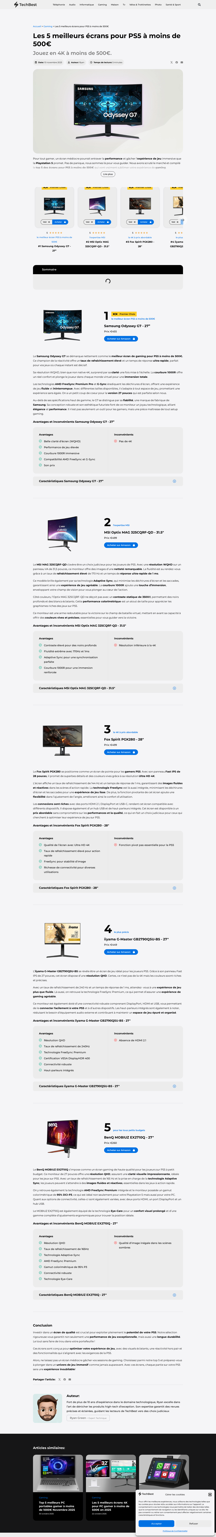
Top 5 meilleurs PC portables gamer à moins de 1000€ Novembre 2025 (57, 1506)
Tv (124, 4)
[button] (210, 1494)
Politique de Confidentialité (175, 1531)
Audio (72, 4)
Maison (115, 4)
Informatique (87, 4)
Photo (158, 4)
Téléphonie (59, 4)
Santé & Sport (173, 4)
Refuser (193, 1523)
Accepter (156, 1523)
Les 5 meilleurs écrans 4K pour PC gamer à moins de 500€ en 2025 (110, 1506)
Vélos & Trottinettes (140, 4)
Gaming (102, 4)
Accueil (37, 26)
